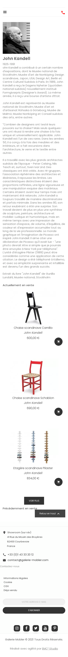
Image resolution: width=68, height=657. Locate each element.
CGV (6, 586)
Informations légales (16, 578)
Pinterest (54, 628)
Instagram (17, 628)
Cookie (8, 582)
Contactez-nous (9, 566)
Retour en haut (50, 514)
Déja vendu (10, 590)
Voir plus (34, 500)
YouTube (45, 628)
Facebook (26, 628)
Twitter (36, 628)
